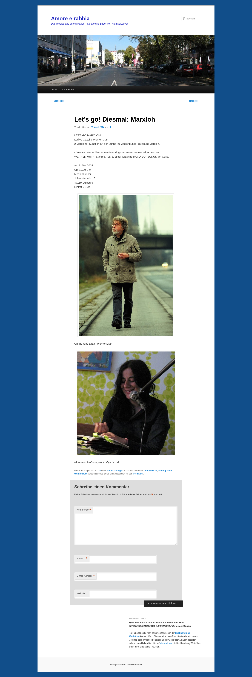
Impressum (68, 89)
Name (82, 558)
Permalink (138, 474)
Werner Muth (80, 474)
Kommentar (84, 509)
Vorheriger (57, 101)
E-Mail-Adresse (86, 576)
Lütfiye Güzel (150, 470)
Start (54, 89)
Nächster (195, 101)
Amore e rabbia (70, 18)
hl (110, 127)
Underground (165, 470)
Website (81, 593)
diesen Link (166, 643)
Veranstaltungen (115, 470)
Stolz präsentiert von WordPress (126, 664)
